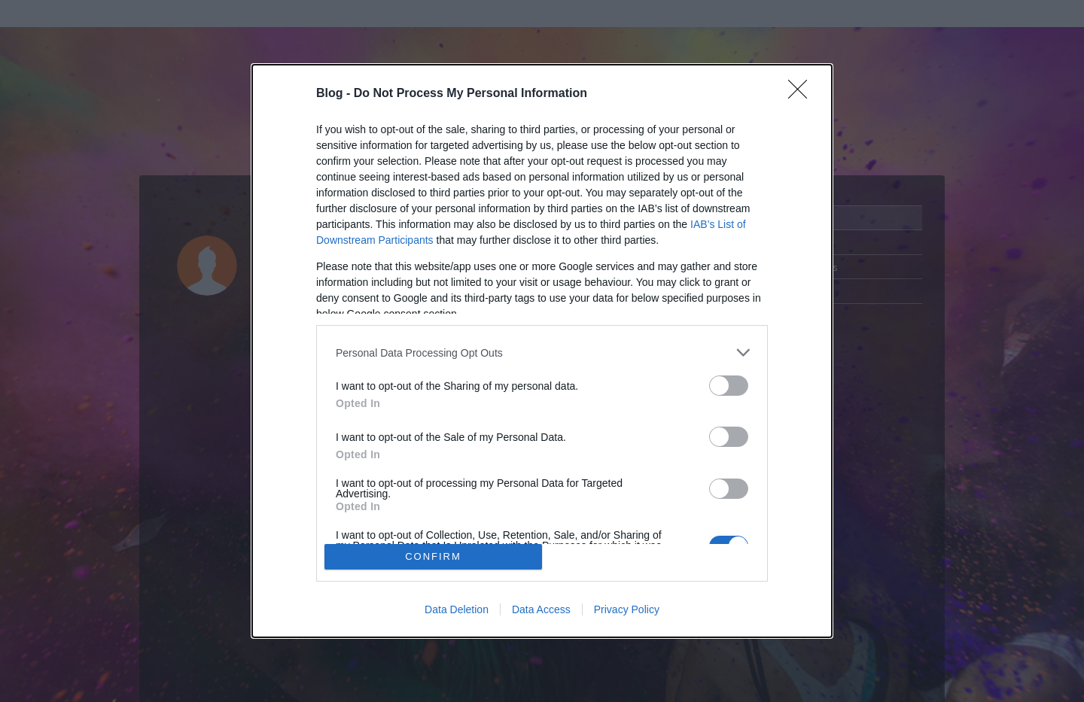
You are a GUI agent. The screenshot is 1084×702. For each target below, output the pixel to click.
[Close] (802, 94)
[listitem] (542, 352)
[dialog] (542, 351)
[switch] (728, 385)
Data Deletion (457, 609)
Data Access (541, 609)
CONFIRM (433, 556)
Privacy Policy (626, 609)
